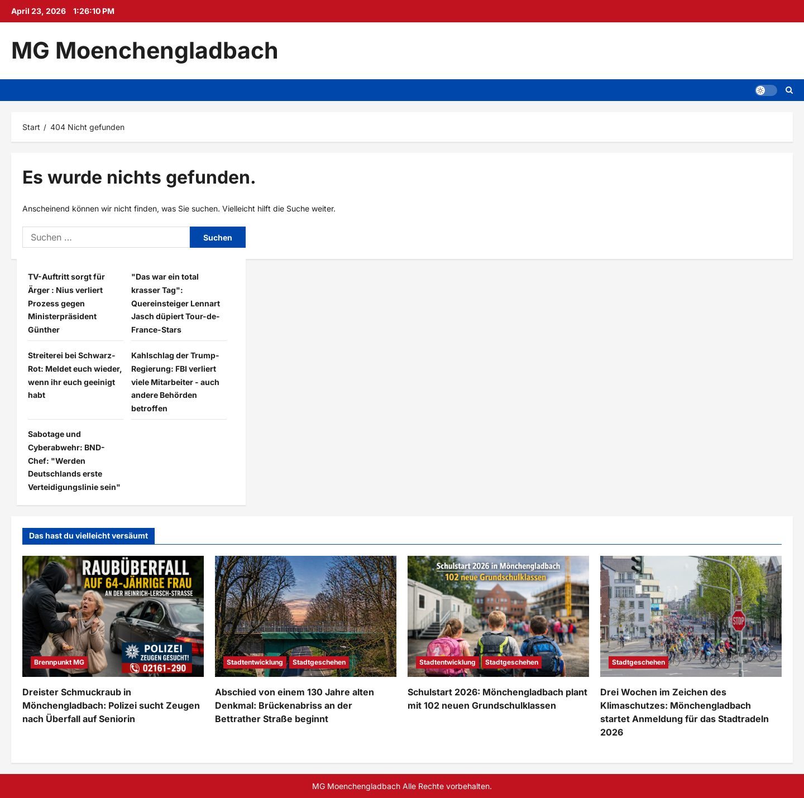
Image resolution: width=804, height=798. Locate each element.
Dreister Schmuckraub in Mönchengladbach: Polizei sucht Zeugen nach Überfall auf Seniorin (111, 705)
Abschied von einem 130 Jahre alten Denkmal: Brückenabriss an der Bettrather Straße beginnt (294, 705)
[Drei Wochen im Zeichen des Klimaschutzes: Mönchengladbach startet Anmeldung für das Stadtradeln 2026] (691, 616)
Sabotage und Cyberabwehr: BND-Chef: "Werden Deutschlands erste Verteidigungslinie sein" (74, 460)
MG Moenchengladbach (145, 50)
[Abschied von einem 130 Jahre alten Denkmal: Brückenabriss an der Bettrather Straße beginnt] (305, 616)
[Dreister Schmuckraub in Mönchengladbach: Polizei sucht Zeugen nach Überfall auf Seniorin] (113, 616)
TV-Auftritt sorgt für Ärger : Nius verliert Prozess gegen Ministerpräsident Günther (66, 303)
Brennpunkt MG (59, 662)
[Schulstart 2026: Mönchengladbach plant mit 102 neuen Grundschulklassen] (498, 616)
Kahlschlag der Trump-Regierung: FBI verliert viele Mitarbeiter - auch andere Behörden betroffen (175, 381)
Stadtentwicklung (255, 662)
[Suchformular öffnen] (789, 90)
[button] (766, 89)
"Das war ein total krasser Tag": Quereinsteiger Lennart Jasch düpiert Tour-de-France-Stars (175, 303)
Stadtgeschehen (319, 662)
